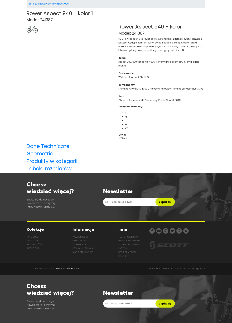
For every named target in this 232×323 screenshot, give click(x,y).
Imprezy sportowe (129, 240)
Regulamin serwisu (83, 248)
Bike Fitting (33, 248)
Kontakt (123, 256)
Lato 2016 (34, 3)
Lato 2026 (33, 236)
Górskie (52, 3)
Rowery (43, 3)
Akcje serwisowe (82, 252)
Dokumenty (79, 244)
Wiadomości (80, 236)
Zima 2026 (32, 240)
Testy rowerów (128, 236)
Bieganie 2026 (34, 244)
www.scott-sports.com (68, 268)
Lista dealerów (127, 252)
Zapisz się (165, 202)
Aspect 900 (62, 3)
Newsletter (79, 240)
